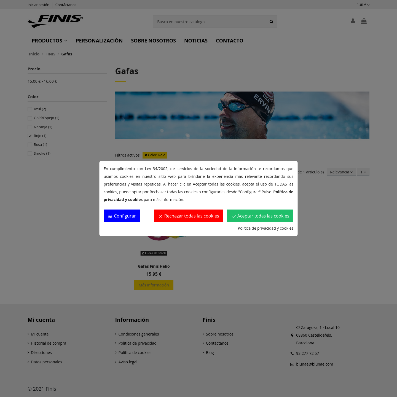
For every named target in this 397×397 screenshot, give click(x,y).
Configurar (122, 216)
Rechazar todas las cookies (188, 216)
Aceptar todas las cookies (260, 216)
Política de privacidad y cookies (265, 228)
